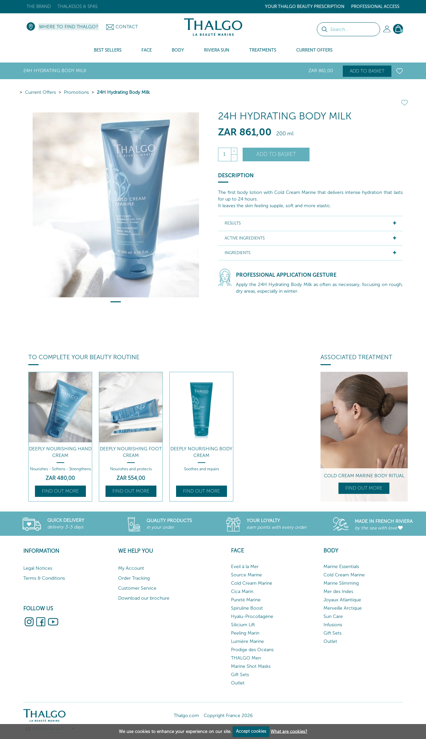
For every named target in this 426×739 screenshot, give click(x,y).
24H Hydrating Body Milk (123, 92)
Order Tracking (134, 578)
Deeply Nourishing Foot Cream (131, 452)
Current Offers (40, 92)
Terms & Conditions (44, 578)
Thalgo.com (186, 715)
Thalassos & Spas (78, 6)
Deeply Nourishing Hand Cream (60, 452)
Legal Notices (37, 568)
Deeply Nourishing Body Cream (201, 452)
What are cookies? (289, 731)
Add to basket (367, 71)
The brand (39, 6)
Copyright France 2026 (228, 715)
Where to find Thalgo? (68, 27)
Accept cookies (251, 731)
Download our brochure (143, 598)
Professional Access (375, 6)
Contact (126, 27)
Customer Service (137, 588)
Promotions (76, 92)
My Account (131, 568)
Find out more (60, 491)
